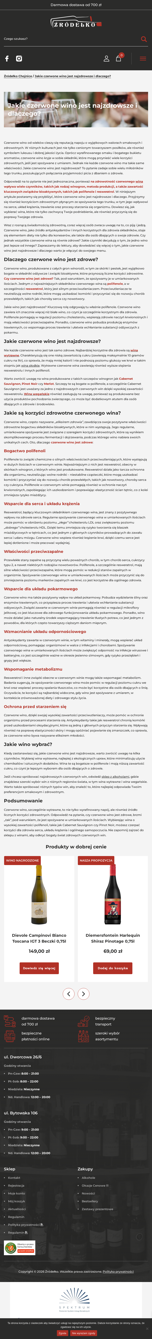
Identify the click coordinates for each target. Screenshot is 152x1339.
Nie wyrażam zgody (83, 1333)
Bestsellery (90, 1201)
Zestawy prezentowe (97, 1209)
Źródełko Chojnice (18, 76)
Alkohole (88, 1178)
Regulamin (16, 1217)
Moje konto (16, 1193)
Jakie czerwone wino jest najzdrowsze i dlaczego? (73, 76)
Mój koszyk (16, 1201)
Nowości (88, 1193)
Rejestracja (16, 1185)
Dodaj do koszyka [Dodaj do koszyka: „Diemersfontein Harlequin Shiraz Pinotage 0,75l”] (113, 968)
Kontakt (14, 1178)
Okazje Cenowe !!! (95, 1185)
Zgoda (62, 1333)
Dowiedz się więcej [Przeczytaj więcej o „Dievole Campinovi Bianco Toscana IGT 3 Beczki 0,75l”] (39, 968)
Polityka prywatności (26, 1225)
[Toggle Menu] (143, 58)
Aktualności (17, 1209)
